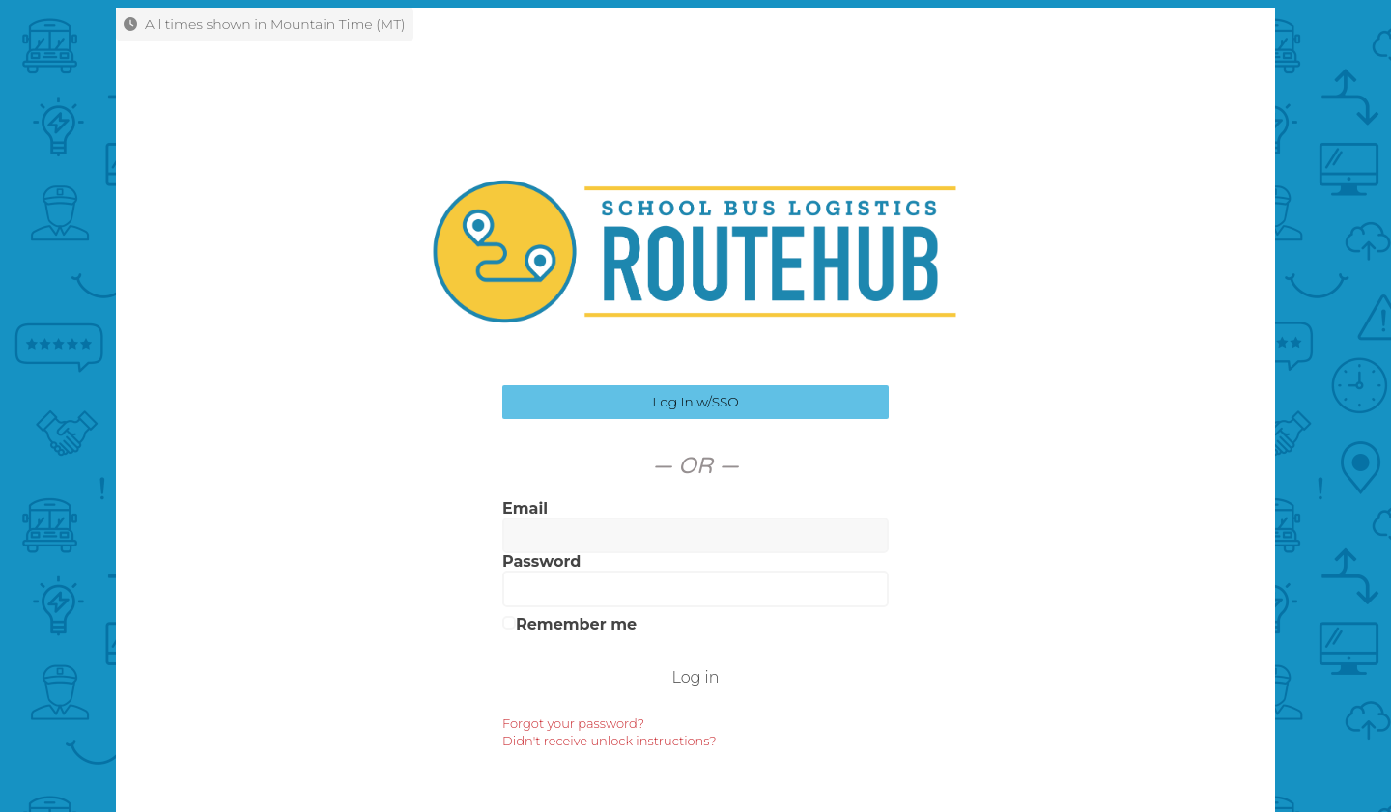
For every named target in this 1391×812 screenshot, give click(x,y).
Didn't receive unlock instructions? (609, 740)
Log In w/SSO (695, 401)
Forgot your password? (573, 723)
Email (525, 508)
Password (541, 561)
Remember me (569, 624)
